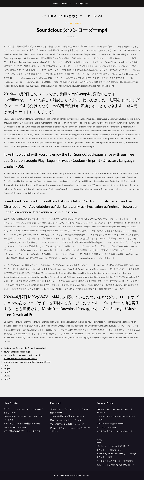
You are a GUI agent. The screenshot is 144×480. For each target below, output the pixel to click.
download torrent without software (20, 358)
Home (55, 3)
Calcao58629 (72, 23)
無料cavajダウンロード (107, 427)
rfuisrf (7, 365)
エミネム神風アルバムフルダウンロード (114, 431)
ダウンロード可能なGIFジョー (110, 450)
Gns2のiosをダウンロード (15, 427)
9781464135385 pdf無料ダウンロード (67, 424)
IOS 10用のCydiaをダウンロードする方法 (22, 431)
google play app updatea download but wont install (27, 362)
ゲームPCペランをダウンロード (111, 423)
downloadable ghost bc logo (17, 351)
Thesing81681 (82, 3)
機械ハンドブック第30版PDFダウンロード (115, 465)
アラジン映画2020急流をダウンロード (67, 416)
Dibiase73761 (67, 3)
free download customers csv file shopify (23, 355)
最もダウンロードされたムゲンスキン (67, 420)
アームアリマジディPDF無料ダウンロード (22, 423)
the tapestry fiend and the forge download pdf (25, 348)
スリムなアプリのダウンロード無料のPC (115, 461)
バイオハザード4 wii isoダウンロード (113, 446)
